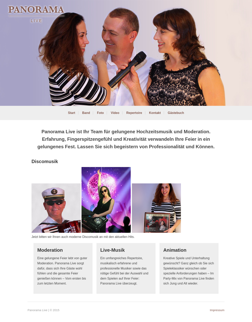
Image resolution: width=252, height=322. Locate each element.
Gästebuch (176, 113)
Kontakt (155, 113)
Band (86, 113)
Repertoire (134, 113)
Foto (100, 113)
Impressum (217, 310)
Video (115, 113)
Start (71, 113)
